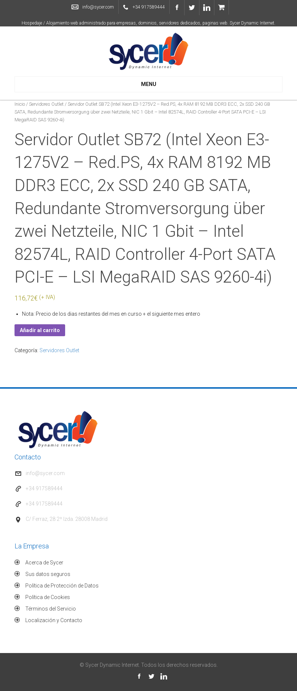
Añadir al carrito (40, 330)
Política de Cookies (47, 597)
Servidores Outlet (46, 104)
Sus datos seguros (47, 574)
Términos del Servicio (50, 609)
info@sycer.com (98, 7)
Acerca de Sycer (44, 563)
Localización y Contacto (53, 620)
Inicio (20, 104)
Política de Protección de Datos (62, 586)
